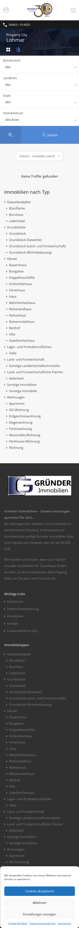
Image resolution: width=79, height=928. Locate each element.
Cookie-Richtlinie (17, 923)
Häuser (12, 259)
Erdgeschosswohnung (25, 416)
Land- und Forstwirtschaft (25, 359)
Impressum (64, 923)
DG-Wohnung (19, 410)
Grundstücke (16, 227)
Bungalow (16, 271)
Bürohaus (16, 214)
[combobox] (39, 68)
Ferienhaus (17, 290)
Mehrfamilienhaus (22, 303)
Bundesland (11, 60)
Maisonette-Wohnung (24, 435)
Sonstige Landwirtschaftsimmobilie (34, 366)
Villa (12, 334)
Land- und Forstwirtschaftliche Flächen (35, 372)
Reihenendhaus (20, 309)
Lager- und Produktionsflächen (29, 347)
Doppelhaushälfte (22, 277)
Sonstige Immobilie (23, 391)
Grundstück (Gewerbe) (25, 240)
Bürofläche (17, 208)
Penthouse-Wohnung (24, 441)
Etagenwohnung (20, 422)
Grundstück (17, 233)
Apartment (16, 403)
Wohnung (16, 447)
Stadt (7, 96)
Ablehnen (39, 903)
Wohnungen (16, 397)
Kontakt (12, 623)
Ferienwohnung (20, 429)
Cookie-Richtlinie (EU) (22, 630)
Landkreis (10, 78)
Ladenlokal (17, 221)
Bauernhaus (18, 265)
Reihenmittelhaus (21, 321)
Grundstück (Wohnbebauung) (30, 252)
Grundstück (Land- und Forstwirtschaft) (37, 246)
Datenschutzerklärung (42, 923)
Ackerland (16, 378)
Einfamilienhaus (20, 284)
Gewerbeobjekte (19, 202)
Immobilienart (13, 113)
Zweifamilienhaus (22, 340)
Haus (12, 296)
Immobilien (15, 616)
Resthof (14, 328)
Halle (12, 353)
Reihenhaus (17, 315)
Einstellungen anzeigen (39, 914)
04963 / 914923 (19, 25)
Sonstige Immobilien (22, 384)
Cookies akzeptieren (39, 891)
